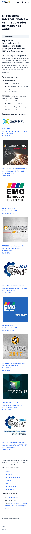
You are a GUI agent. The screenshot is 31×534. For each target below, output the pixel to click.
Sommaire (9, 37)
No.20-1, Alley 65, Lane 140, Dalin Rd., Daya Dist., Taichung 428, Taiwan (16, 505)
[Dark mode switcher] (25, 2)
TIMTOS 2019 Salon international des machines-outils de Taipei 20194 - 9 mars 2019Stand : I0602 (15, 235)
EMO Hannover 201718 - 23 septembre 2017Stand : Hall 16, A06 (15, 314)
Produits (7, 471)
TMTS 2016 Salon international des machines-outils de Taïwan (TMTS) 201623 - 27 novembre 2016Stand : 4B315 (15, 432)
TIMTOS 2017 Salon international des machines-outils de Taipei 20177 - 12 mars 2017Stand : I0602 (15, 352)
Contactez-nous (9, 489)
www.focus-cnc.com (11, 530)
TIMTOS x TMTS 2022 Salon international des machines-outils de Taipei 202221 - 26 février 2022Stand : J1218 (15, 158)
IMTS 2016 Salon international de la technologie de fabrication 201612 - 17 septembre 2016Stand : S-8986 (15, 392)
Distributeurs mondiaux (12, 477)
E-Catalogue (8, 480)
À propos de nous (10, 486)
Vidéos (7, 483)
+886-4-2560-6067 (13, 497)
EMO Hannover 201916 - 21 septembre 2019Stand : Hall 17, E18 (15, 197)
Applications (8, 474)
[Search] (22, 2)
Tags (3, 526)
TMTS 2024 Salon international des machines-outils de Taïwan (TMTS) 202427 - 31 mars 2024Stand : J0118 (15, 127)
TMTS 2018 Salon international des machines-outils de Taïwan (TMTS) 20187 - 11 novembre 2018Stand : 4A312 (15, 275)
